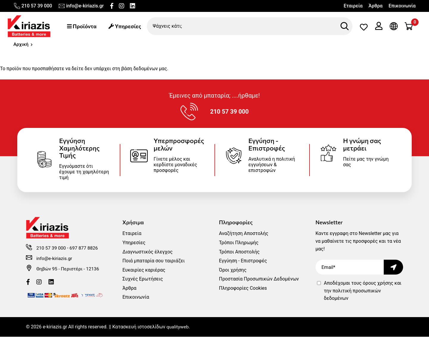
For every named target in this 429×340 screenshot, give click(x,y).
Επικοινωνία (402, 6)
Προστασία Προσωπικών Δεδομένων (259, 282)
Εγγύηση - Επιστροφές (243, 264)
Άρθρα (376, 6)
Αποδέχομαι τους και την (362, 294)
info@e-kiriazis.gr (81, 6)
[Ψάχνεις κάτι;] (250, 26)
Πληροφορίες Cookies (243, 291)
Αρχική (21, 45)
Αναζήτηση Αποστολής (243, 237)
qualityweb (178, 330)
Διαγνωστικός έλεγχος (147, 255)
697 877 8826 (85, 252)
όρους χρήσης (378, 286)
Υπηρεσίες (126, 26)
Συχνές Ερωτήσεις (142, 282)
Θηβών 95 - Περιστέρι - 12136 (68, 273)
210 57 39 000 (32, 6)
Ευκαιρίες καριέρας (143, 273)
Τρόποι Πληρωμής (239, 246)
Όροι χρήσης (232, 273)
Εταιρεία (353, 6)
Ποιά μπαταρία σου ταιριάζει (153, 264)
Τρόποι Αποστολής (239, 255)
